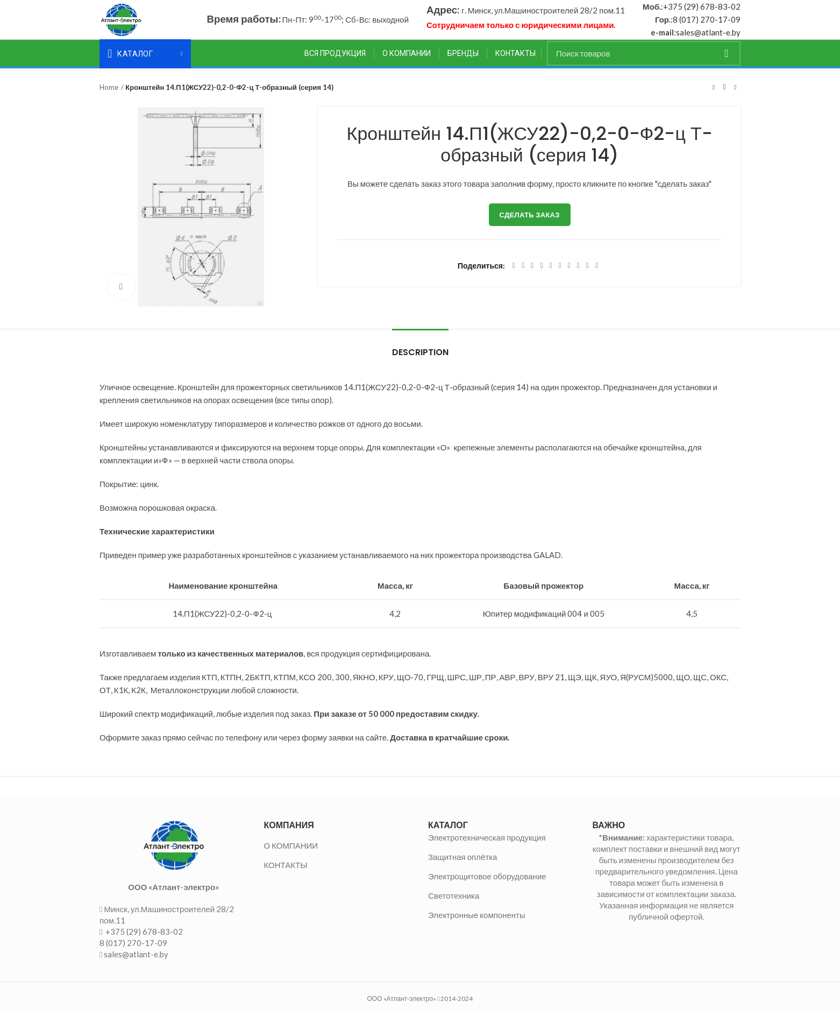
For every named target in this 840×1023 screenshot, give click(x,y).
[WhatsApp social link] (569, 275)
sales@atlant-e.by (708, 37)
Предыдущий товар (714, 96)
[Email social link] (532, 275)
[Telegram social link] (587, 275)
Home (108, 96)
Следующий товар (735, 96)
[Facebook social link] (513, 275)
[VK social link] (578, 275)
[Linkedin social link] (551, 275)
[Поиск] (644, 62)
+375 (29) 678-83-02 (702, 11)
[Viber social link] (596, 275)
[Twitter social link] (523, 275)
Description (420, 361)
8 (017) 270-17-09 (707, 24)
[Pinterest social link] (541, 275)
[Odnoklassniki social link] (560, 275)
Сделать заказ (530, 224)
